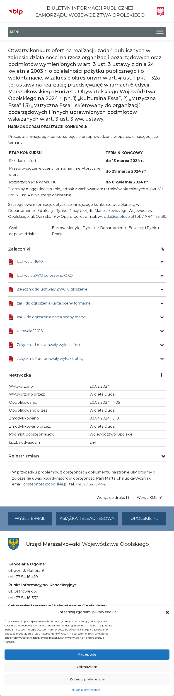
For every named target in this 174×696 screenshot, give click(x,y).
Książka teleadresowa (87, 518)
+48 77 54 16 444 (90, 484)
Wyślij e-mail (33, 520)
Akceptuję (87, 654)
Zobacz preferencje (87, 679)
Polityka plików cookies (85, 689)
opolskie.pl (144, 518)
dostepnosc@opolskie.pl (45, 484)
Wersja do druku (113, 497)
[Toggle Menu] (160, 32)
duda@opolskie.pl (117, 216)
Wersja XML (149, 497)
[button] (167, 612)
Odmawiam (87, 667)
